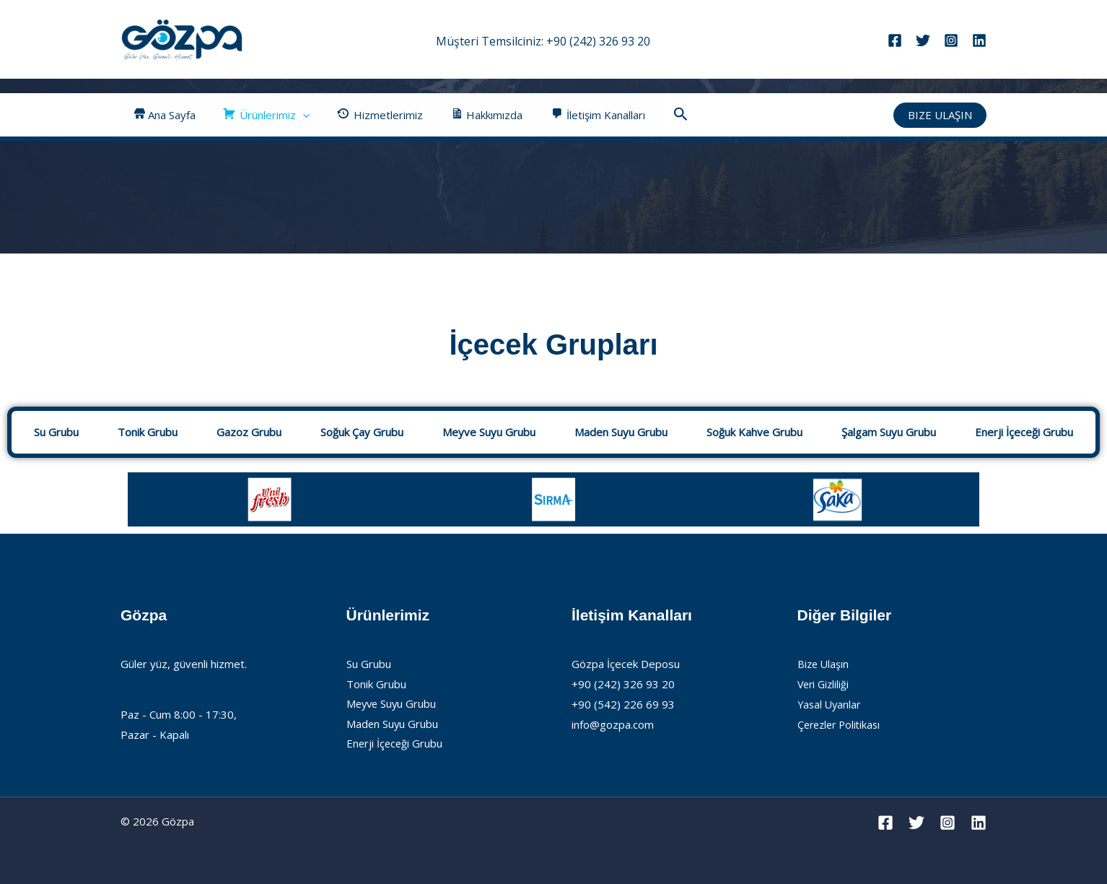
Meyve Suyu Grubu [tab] (488, 432)
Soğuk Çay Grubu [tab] (361, 432)
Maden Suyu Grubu (392, 724)
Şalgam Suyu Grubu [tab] (888, 432)
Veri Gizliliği (824, 684)
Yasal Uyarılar (831, 704)
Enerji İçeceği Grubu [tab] (1024, 432)
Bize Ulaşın (824, 663)
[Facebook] (895, 40)
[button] (293, 114)
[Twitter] (923, 40)
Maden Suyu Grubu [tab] (621, 432)
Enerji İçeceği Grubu (395, 744)
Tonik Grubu (376, 684)
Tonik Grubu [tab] (148, 432)
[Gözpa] (182, 38)
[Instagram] (951, 40)
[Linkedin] (979, 40)
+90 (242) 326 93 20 (598, 41)
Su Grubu (368, 663)
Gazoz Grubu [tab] (248, 432)
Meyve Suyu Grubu (392, 704)
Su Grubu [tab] (56, 432)
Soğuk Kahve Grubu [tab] (754, 432)
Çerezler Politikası (841, 724)
